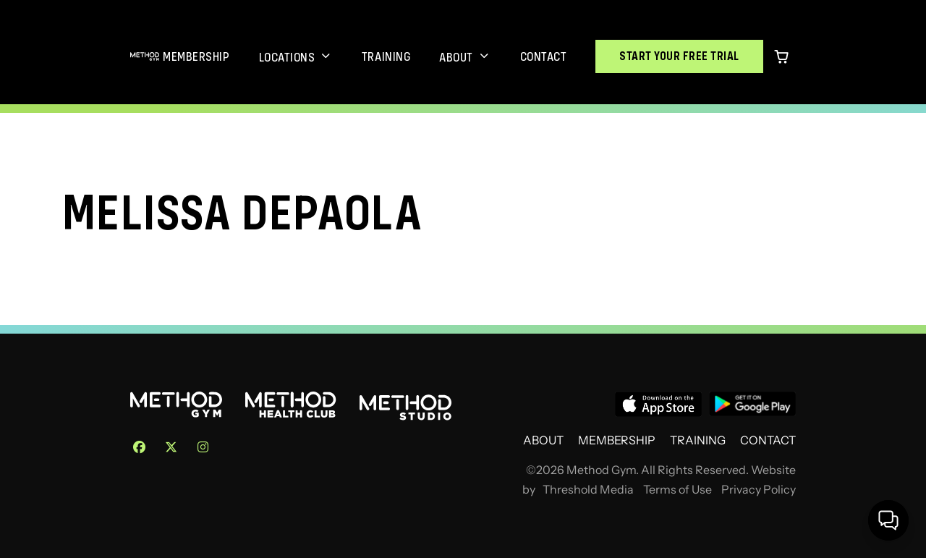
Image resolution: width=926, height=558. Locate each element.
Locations (287, 57)
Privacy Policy (758, 489)
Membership (196, 56)
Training (386, 56)
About (456, 57)
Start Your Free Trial (679, 56)
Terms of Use (677, 489)
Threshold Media (588, 489)
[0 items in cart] (781, 56)
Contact (543, 56)
